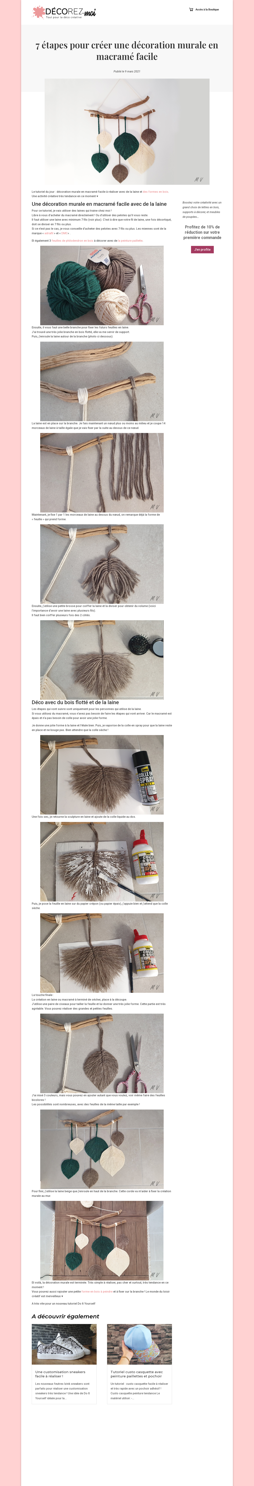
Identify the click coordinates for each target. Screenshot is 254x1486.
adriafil (48, 233)
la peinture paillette (130, 240)
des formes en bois (155, 191)
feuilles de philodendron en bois (72, 240)
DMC (64, 233)
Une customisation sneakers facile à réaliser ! (60, 1374)
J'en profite (202, 256)
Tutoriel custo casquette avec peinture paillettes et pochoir (137, 1374)
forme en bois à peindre (97, 1291)
